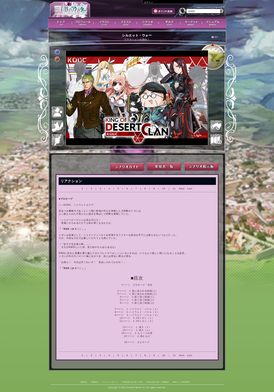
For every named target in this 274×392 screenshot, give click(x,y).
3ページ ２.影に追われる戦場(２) (137, 294)
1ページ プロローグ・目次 (137, 285)
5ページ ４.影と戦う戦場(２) (137, 300)
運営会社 (84, 382)
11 (174, 188)
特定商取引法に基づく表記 (133, 382)
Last (189, 188)
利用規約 (94, 382)
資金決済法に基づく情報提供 (158, 382)
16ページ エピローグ (137, 342)
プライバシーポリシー (110, 382)
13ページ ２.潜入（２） (137, 330)
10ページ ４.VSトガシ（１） (137, 318)
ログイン (148, 2)
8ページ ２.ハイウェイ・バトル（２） (137, 312)
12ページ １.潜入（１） (137, 327)
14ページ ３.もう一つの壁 (137, 333)
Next (182, 188)
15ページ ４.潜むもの (137, 336)
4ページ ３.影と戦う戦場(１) (137, 297)
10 (163, 188)
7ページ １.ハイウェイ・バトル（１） (137, 309)
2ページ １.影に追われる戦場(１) (137, 291)
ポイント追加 (164, 11)
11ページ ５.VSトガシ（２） (137, 321)
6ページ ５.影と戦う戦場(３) (137, 303)
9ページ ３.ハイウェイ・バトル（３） (137, 315)
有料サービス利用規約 (181, 382)
